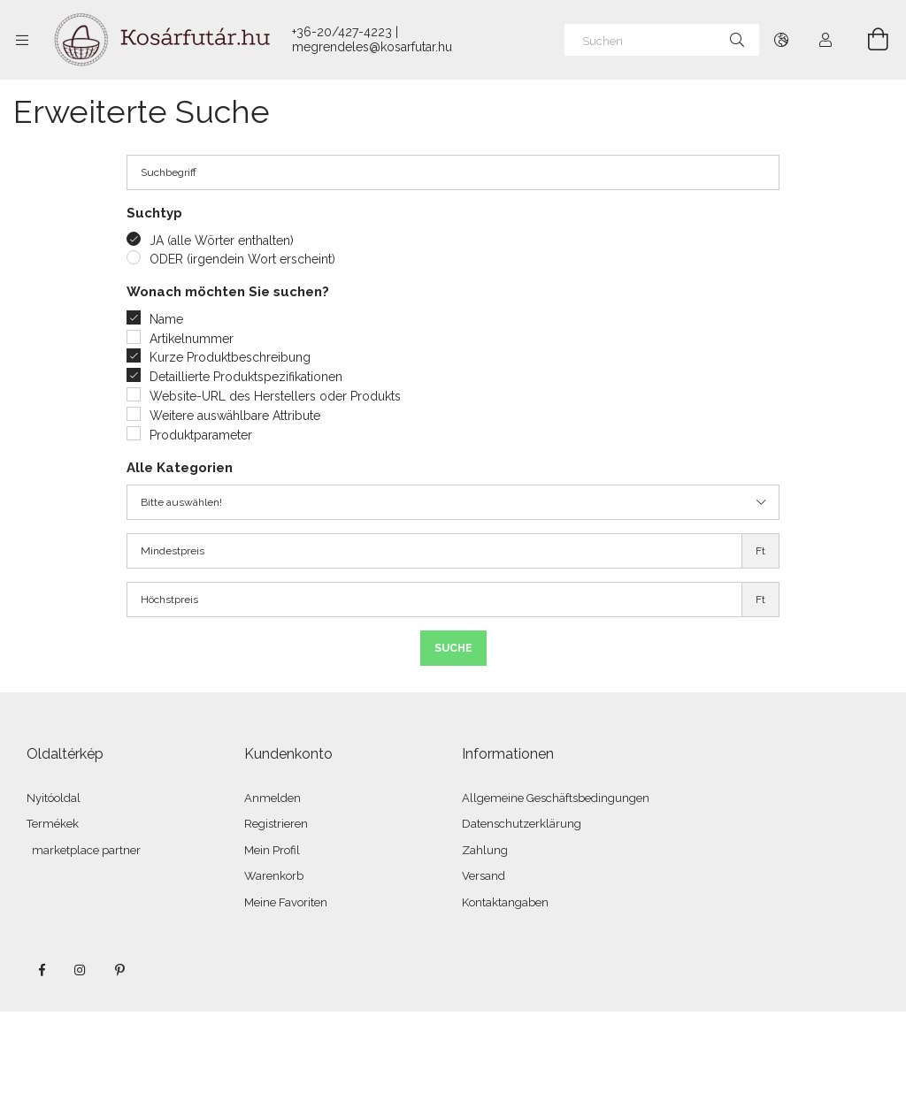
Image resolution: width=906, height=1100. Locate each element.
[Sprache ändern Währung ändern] (781, 40)
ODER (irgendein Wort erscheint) (242, 259)
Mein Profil (272, 850)
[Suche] (737, 40)
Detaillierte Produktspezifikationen (246, 377)
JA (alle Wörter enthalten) (222, 240)
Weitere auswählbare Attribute (235, 416)
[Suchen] (661, 40)
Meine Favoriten (285, 902)
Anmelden (272, 798)
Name (166, 319)
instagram (80, 970)
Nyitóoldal (54, 798)
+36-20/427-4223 (342, 32)
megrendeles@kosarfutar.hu (372, 47)
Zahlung (485, 850)
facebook (42, 970)
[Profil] (825, 40)
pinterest (119, 970)
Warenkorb (273, 875)
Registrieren (276, 823)
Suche (453, 648)
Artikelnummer (192, 339)
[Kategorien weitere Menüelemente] (22, 40)
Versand (483, 875)
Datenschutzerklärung (521, 823)
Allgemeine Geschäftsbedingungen (555, 798)
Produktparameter (201, 435)
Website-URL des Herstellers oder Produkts (275, 396)
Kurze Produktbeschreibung (230, 357)
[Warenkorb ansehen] (868, 40)
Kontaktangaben (505, 902)
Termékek (53, 823)
